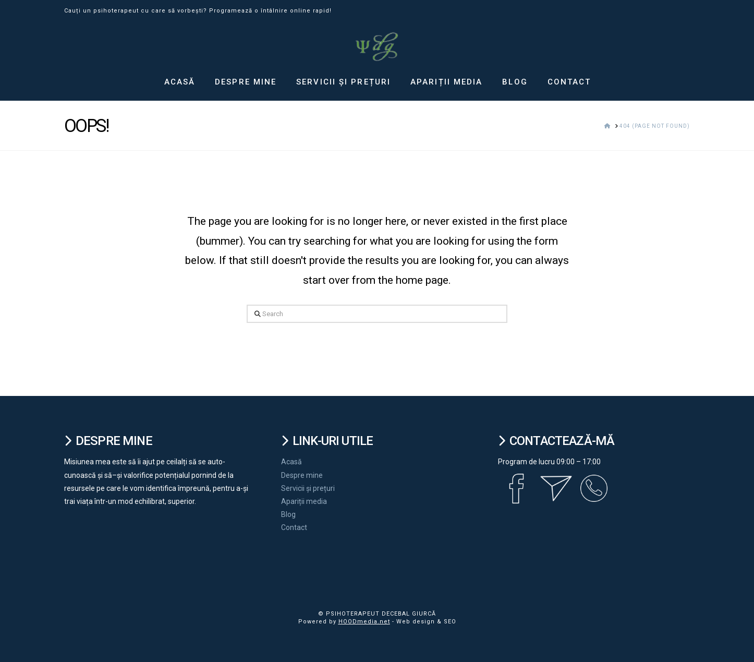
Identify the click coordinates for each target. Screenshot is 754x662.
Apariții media (304, 501)
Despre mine (302, 475)
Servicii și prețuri (308, 488)
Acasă (291, 462)
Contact (294, 527)
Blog (288, 514)
